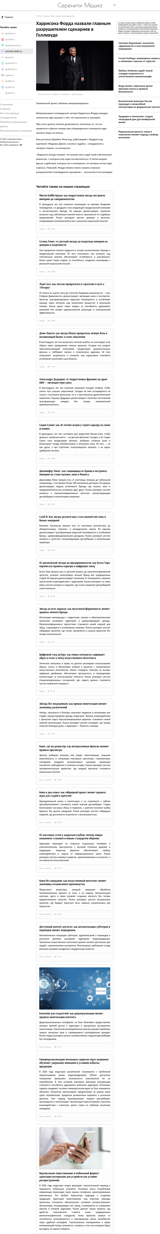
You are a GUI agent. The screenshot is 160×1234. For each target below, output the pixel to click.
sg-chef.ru (10, 39)
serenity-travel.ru (13, 45)
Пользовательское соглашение (16, 130)
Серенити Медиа (80, 5)
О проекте (5, 108)
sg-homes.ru (11, 63)
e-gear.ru (9, 75)
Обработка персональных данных (13, 124)
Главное (7, 17)
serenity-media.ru (13, 51)
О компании (6, 104)
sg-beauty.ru (11, 69)
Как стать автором (9, 113)
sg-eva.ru (9, 57)
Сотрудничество (8, 117)
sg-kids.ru (9, 81)
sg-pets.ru (10, 87)
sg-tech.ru (10, 93)
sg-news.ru (10, 33)
